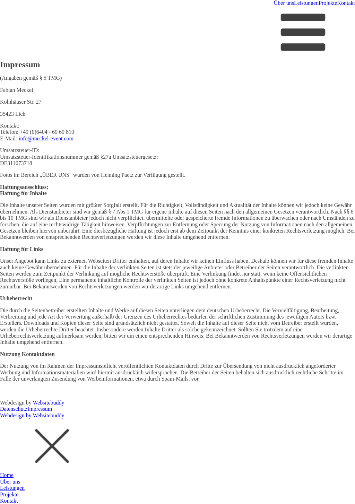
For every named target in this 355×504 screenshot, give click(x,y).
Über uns (284, 3)
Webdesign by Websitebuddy (32, 415)
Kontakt (346, 3)
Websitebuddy (48, 403)
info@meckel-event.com (46, 138)
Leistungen (306, 3)
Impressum (39, 409)
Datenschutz (13, 409)
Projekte (328, 3)
